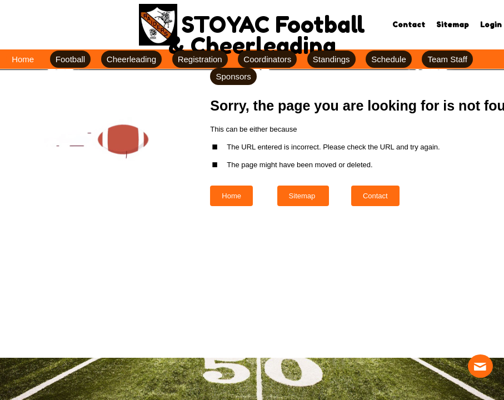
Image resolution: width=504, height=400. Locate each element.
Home (231, 196)
